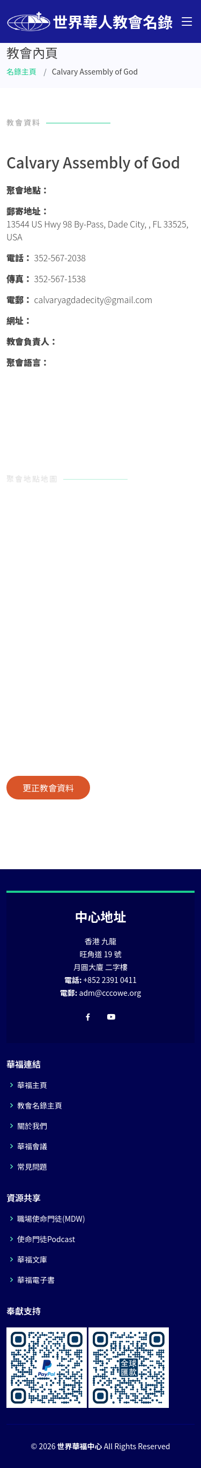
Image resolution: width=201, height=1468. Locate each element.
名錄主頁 (21, 71)
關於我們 (32, 1125)
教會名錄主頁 (39, 1105)
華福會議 (32, 1146)
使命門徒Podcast (46, 1239)
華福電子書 (36, 1279)
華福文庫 (32, 1259)
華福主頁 (32, 1085)
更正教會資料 (48, 787)
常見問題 (32, 1166)
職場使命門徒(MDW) (51, 1218)
